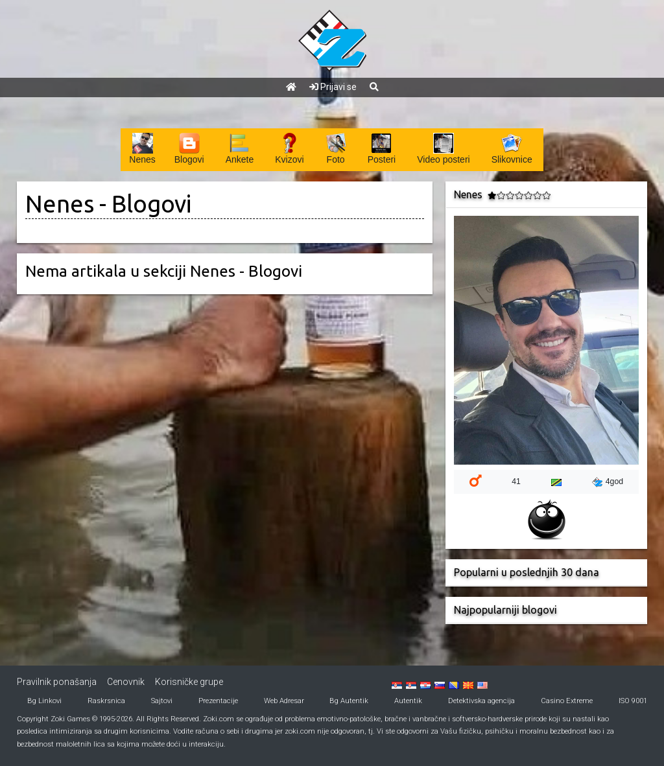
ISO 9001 (633, 701)
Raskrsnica (106, 701)
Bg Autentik (348, 701)
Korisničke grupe (189, 682)
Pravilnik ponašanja (57, 682)
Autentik (408, 701)
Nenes (59, 204)
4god (607, 482)
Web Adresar (284, 701)
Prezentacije (218, 701)
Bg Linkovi (44, 701)
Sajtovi (161, 701)
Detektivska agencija (481, 701)
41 (516, 481)
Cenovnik (126, 682)
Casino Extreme (567, 701)
